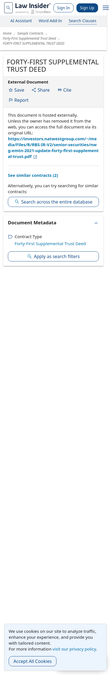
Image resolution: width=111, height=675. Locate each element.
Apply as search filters (53, 256)
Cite (64, 90)
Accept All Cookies (32, 661)
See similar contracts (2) (33, 175)
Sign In (63, 7)
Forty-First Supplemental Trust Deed (50, 243)
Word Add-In (50, 20)
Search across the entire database (53, 202)
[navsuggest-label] (8, 7)
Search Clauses (82, 20)
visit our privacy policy (74, 649)
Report (18, 100)
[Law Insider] (33, 7)
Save (16, 90)
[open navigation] (106, 8)
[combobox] (8, 7)
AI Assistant (21, 20)
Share (40, 90)
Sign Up (87, 7)
